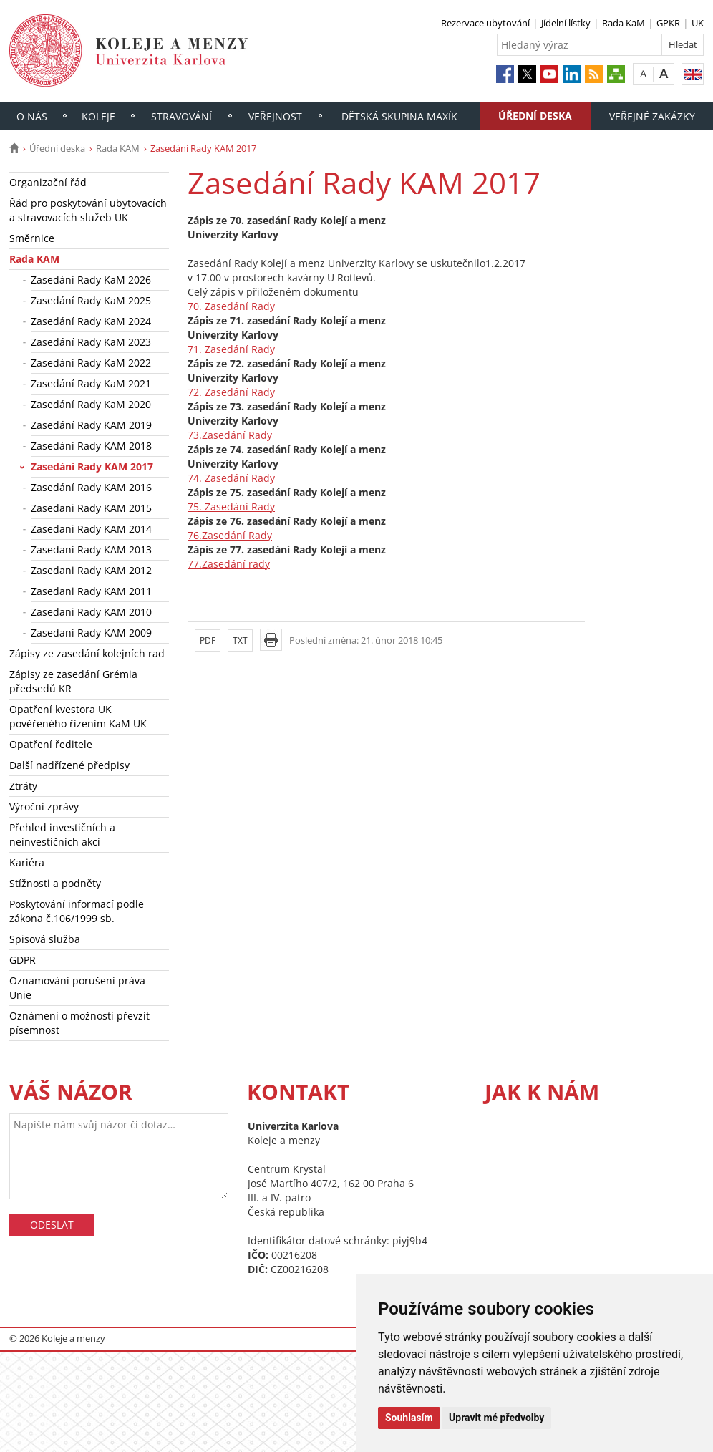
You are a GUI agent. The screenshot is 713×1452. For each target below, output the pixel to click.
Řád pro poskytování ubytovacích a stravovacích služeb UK (88, 210)
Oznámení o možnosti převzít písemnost (79, 1023)
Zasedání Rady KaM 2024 (91, 321)
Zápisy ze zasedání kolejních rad (87, 653)
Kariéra (26, 862)
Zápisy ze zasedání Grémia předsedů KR (73, 681)
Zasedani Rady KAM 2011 (91, 591)
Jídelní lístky (566, 22)
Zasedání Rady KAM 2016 (91, 487)
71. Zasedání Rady (231, 349)
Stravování (181, 116)
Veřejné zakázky (652, 116)
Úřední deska (535, 115)
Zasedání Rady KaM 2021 (91, 383)
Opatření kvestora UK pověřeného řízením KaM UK (78, 716)
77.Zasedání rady (229, 564)
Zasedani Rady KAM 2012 (91, 570)
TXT (240, 640)
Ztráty (23, 786)
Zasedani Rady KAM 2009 (91, 632)
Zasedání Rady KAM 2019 (91, 425)
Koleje (98, 116)
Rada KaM (623, 22)
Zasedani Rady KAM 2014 (91, 529)
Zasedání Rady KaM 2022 (91, 362)
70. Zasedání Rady (231, 306)
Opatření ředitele (50, 744)
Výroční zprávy (44, 806)
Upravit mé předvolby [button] (496, 1417)
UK (698, 22)
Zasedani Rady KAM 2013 (91, 549)
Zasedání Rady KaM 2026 (91, 279)
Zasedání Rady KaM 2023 (91, 342)
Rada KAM (118, 148)
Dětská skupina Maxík (399, 116)
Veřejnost (275, 116)
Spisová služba (44, 939)
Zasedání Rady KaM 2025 (91, 300)
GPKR (668, 22)
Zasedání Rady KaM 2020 (91, 404)
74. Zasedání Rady (231, 478)
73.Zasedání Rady (230, 435)
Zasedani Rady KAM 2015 (91, 508)
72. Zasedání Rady (231, 392)
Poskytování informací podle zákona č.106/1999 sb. (76, 911)
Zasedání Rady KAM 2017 (92, 466)
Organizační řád (48, 182)
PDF (207, 640)
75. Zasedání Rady (231, 506)
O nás (31, 116)
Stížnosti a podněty (55, 883)
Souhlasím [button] (409, 1417)
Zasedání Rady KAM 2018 (91, 445)
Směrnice (31, 238)
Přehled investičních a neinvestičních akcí (62, 834)
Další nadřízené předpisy (69, 765)
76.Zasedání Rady (230, 535)
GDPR (22, 960)
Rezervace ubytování (485, 22)
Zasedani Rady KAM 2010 (91, 612)
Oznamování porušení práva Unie (77, 988)
